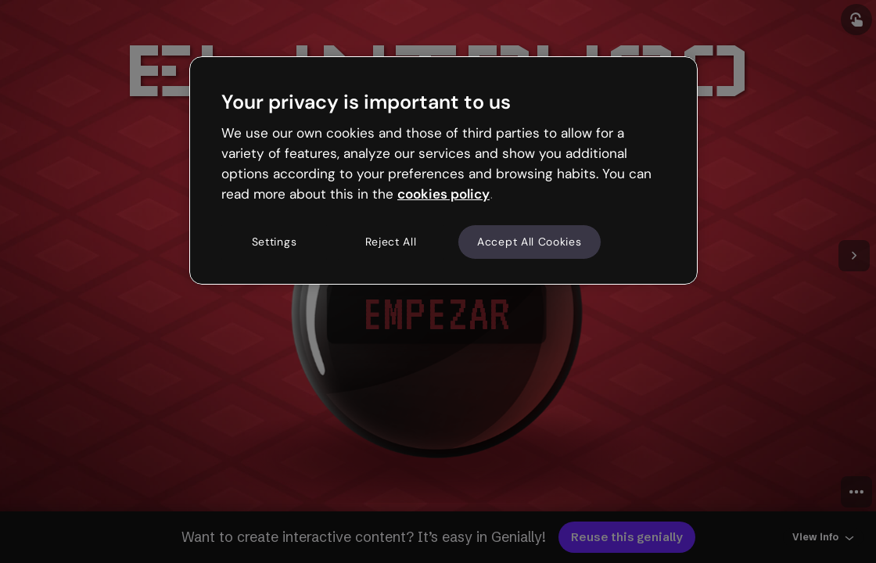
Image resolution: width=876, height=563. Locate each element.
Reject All (391, 242)
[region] (443, 170)
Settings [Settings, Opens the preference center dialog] (274, 242)
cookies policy (443, 194)
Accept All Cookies (529, 242)
